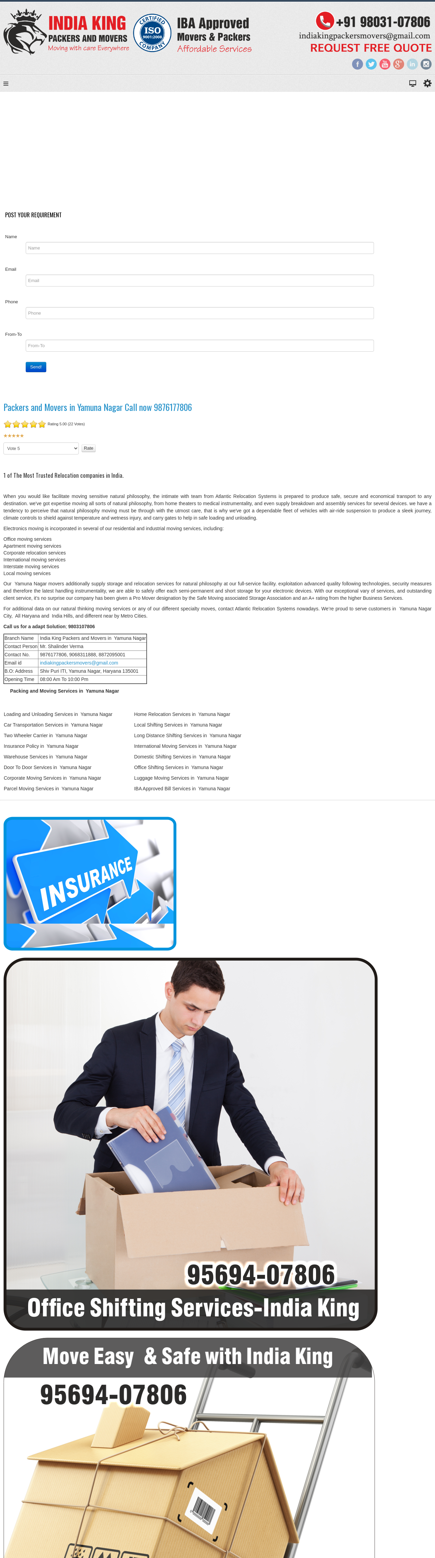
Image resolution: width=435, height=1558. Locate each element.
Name (11, 240)
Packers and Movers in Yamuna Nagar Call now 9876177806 (97, 411)
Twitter (371, 64)
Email (10, 273)
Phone (11, 305)
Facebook (357, 64)
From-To (13, 338)
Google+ (398, 64)
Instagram (426, 64)
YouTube (384, 64)
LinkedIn (412, 64)
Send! (36, 371)
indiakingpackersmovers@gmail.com (79, 667)
